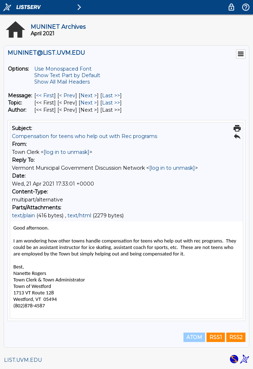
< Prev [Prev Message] (67, 95)
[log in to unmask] (66, 152)
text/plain (23, 215)
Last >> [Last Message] (111, 95)
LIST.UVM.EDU (23, 360)
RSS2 (236, 337)
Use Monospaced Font (63, 69)
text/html (79, 215)
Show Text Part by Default (67, 75)
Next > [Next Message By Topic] (88, 102)
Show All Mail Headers (62, 82)
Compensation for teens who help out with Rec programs (84, 136)
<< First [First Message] (45, 95)
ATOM (194, 337)
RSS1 (215, 337)
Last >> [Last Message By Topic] (111, 102)
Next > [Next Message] (88, 95)
